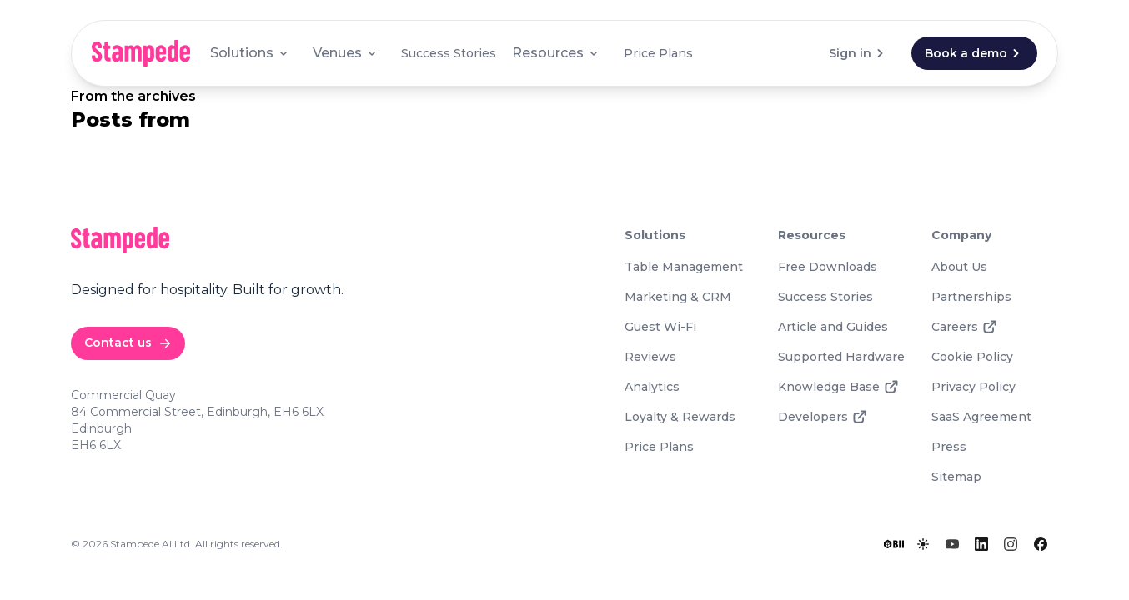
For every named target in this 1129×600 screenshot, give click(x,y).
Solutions (250, 53)
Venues (346, 53)
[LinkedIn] (981, 544)
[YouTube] (952, 544)
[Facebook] (1040, 544)
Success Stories (448, 53)
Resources (556, 53)
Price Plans (658, 53)
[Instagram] (1010, 544)
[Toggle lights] (923, 544)
